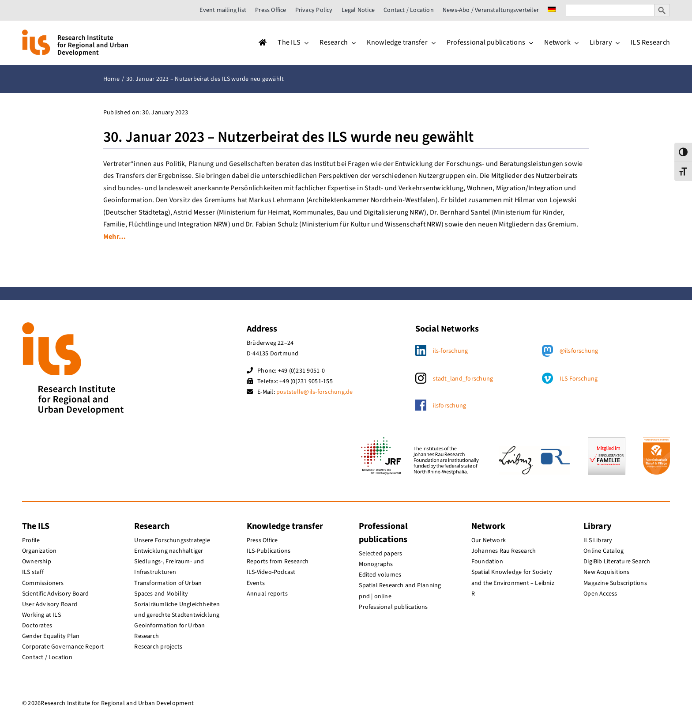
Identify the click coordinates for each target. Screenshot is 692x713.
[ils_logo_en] (75, 33)
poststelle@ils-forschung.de (314, 392)
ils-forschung (450, 351)
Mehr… (114, 236)
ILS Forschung (579, 378)
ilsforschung (449, 405)
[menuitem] (552, 10)
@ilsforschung (579, 351)
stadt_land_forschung (463, 378)
